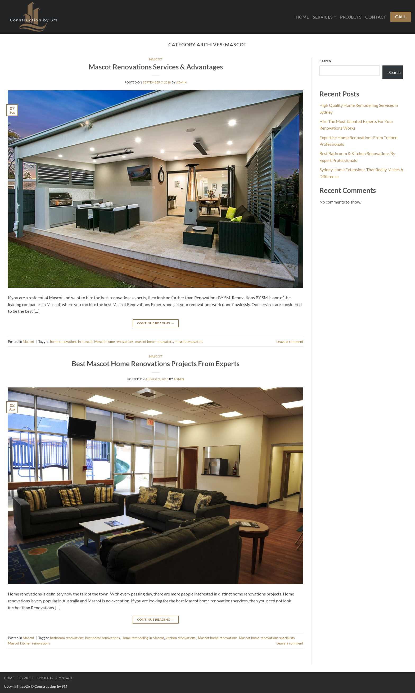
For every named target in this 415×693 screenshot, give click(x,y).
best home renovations (102, 638)
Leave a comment (289, 341)
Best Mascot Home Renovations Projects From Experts (156, 364)
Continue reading (155, 323)
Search (325, 61)
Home (302, 16)
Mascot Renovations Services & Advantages (156, 67)
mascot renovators (189, 341)
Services (324, 17)
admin (181, 82)
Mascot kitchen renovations (29, 643)
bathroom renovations (67, 638)
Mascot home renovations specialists (267, 638)
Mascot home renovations (114, 341)
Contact (375, 16)
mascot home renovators (154, 341)
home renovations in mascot (71, 341)
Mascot (155, 59)
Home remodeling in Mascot (142, 638)
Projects (351, 16)
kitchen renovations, (181, 638)
